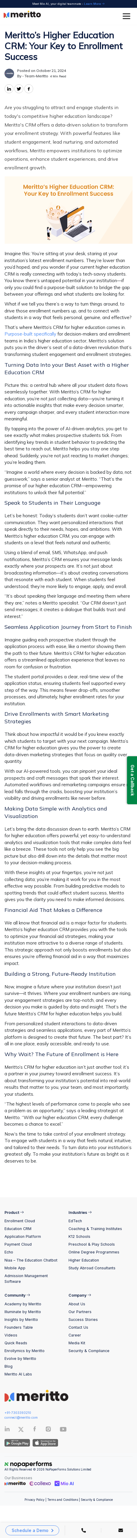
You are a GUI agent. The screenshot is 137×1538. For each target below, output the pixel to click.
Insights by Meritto (21, 1319)
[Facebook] (34, 1430)
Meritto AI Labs (18, 1374)
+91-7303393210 (17, 1413)
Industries (80, 1212)
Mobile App (14, 1268)
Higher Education (83, 1260)
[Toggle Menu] (127, 16)
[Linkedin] (7, 1430)
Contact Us (78, 1327)
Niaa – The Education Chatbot (30, 1260)
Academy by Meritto (22, 1304)
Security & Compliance (88, 1350)
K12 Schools (79, 1236)
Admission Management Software (26, 1279)
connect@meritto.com (21, 1418)
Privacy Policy (35, 1499)
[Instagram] (48, 1430)
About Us (76, 1304)
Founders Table (18, 1327)
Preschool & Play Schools (91, 1244)
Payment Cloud (18, 1244)
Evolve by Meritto (20, 1358)
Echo (8, 1252)
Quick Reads (15, 1343)
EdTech (75, 1221)
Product (14, 1212)
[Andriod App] (17, 1442)
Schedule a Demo (30, 1530)
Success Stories (83, 1319)
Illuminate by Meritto (22, 1312)
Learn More (94, 3)
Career (74, 1335)
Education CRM (17, 1228)
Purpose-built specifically (30, 334)
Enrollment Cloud (19, 1221)
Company (79, 1295)
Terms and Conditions (62, 1499)
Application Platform (22, 1236)
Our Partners (80, 1312)
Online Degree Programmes (93, 1252)
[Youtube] (63, 1431)
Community (17, 1295)
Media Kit (76, 1343)
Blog (8, 1366)
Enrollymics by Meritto (24, 1350)
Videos (10, 1335)
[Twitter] (25, 1429)
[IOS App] (44, 1442)
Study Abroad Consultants (91, 1268)
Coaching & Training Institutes (95, 1228)
